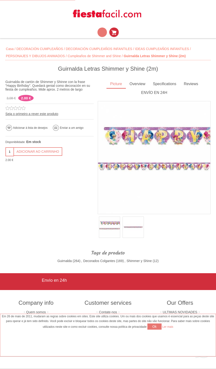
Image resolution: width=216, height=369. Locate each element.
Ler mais (167, 326)
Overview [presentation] (137, 84)
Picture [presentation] (116, 84)
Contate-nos (108, 312)
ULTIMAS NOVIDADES (180, 312)
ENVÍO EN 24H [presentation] (154, 93)
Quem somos (36, 312)
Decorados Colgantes (99, 261)
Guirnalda (64, 261)
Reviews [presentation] (191, 84)
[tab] (116, 84)
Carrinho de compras (114, 32)
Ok (154, 326)
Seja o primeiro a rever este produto (31, 114)
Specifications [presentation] (164, 84)
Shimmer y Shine (139, 261)
